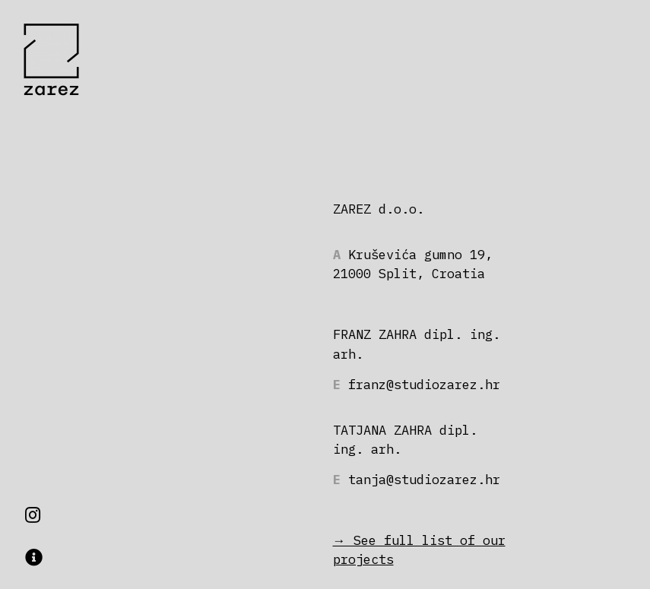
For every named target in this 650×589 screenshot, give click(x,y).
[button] (34, 557)
